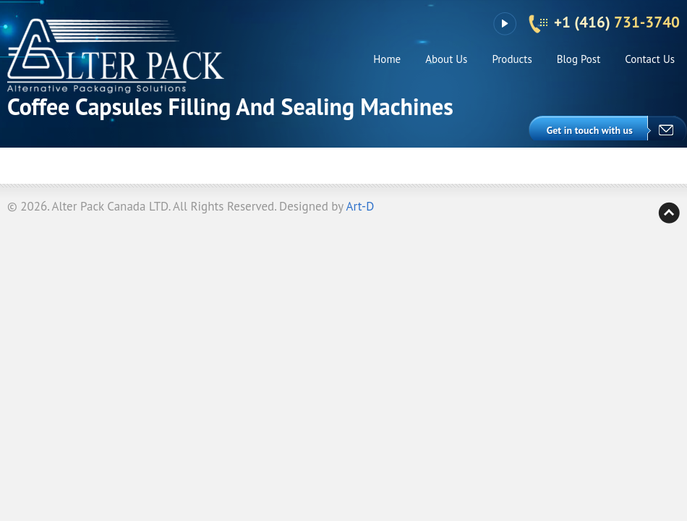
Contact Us (650, 59)
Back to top (669, 213)
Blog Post (579, 59)
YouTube (504, 23)
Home (387, 59)
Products (512, 59)
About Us (446, 59)
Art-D (360, 206)
